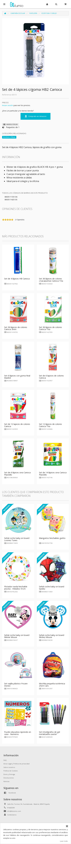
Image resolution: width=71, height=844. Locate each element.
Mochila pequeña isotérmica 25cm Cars (52, 684)
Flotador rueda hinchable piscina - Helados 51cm (15, 587)
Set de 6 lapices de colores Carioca (51, 376)
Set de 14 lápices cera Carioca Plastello (53, 473)
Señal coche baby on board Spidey (51, 587)
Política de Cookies (10, 771)
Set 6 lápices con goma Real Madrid (17, 376)
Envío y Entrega (9, 774)
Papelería (33, 13)
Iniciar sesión (7, 105)
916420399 (11, 808)
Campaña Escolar (17, 13)
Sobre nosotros (9, 767)
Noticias (6, 781)
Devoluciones (8, 778)
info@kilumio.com (14, 811)
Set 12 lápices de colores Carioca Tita (50, 425)
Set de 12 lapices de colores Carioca (17, 425)
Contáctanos (11, 815)
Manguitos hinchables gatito (52, 538)
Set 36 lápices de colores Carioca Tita (50, 328)
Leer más (64, 841)
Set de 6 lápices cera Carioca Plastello (17, 473)
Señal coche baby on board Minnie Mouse (16, 636)
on (3, 220)
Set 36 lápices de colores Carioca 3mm (15, 328)
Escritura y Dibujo (49, 13)
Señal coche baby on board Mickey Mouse (51, 636)
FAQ (5, 760)
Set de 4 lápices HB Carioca (17, 278)
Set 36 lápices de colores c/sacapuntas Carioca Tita (51, 279)
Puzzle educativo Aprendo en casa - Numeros (17, 733)
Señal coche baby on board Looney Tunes (16, 539)
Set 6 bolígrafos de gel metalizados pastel (49, 733)
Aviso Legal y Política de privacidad (16, 764)
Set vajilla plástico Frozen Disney (16, 684)
